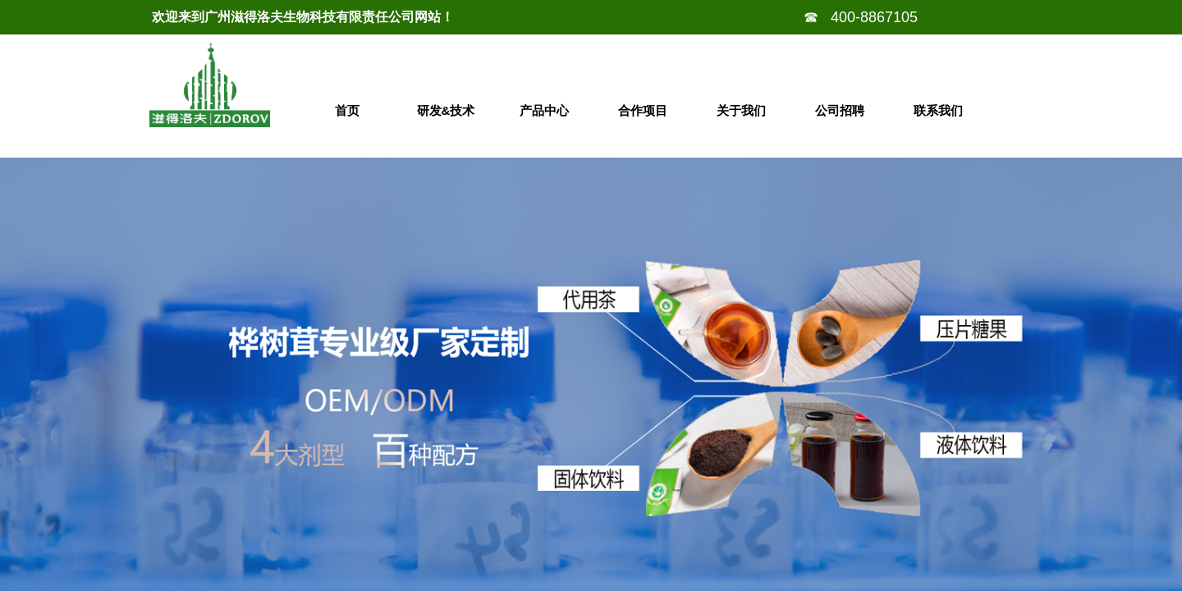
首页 (347, 110)
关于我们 (741, 110)
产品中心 (544, 110)
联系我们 (938, 110)
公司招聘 (839, 110)
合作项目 (642, 110)
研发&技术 (446, 110)
